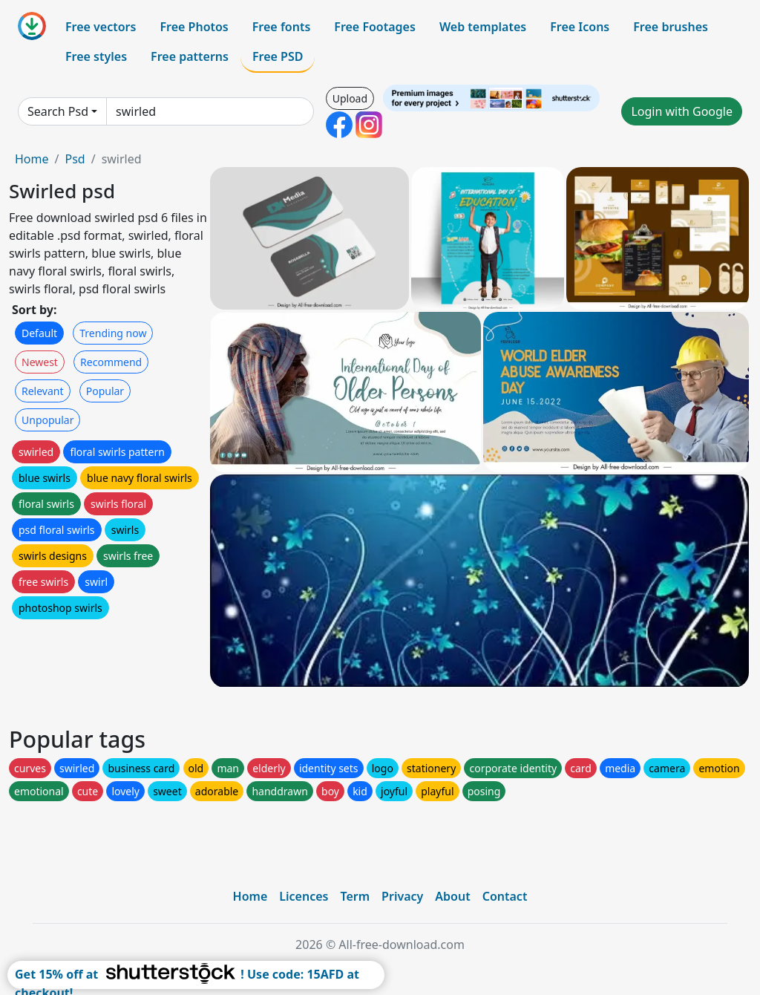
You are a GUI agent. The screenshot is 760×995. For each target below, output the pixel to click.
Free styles (96, 56)
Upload (349, 98)
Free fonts (281, 27)
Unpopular (47, 420)
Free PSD (277, 56)
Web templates (482, 27)
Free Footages (375, 27)
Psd (75, 159)
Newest (40, 362)
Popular (105, 391)
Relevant (43, 391)
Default (39, 333)
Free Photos (194, 27)
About (452, 896)
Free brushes (670, 27)
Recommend (111, 362)
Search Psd (57, 111)
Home (32, 159)
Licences (303, 896)
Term (355, 896)
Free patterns (190, 56)
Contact (505, 896)
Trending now (112, 333)
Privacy (402, 896)
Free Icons (579, 27)
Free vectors (100, 27)
